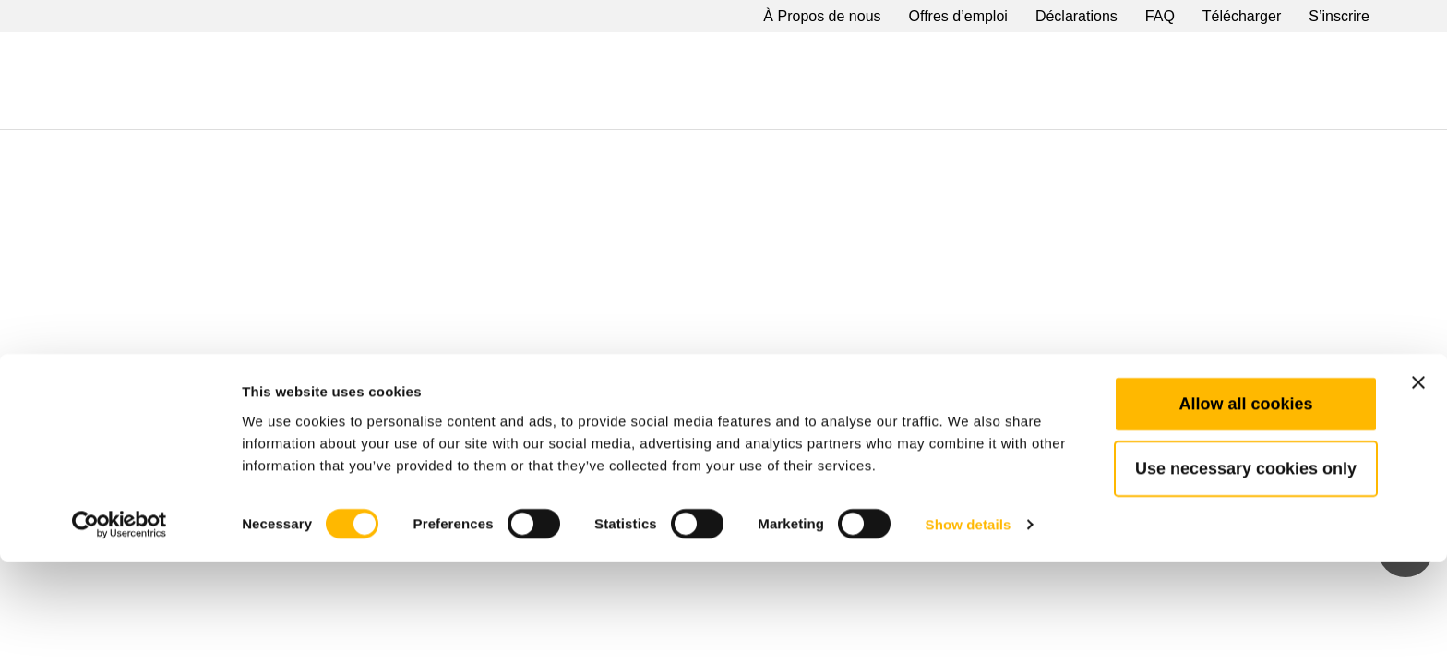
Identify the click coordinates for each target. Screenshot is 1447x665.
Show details (968, 628)
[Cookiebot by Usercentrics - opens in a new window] (119, 629)
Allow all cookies (1245, 507)
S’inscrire (1339, 16)
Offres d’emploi (958, 16)
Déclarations (1076, 16)
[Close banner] (1418, 485)
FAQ (1160, 16)
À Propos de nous (821, 16)
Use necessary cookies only (1246, 571)
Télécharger (1241, 16)
